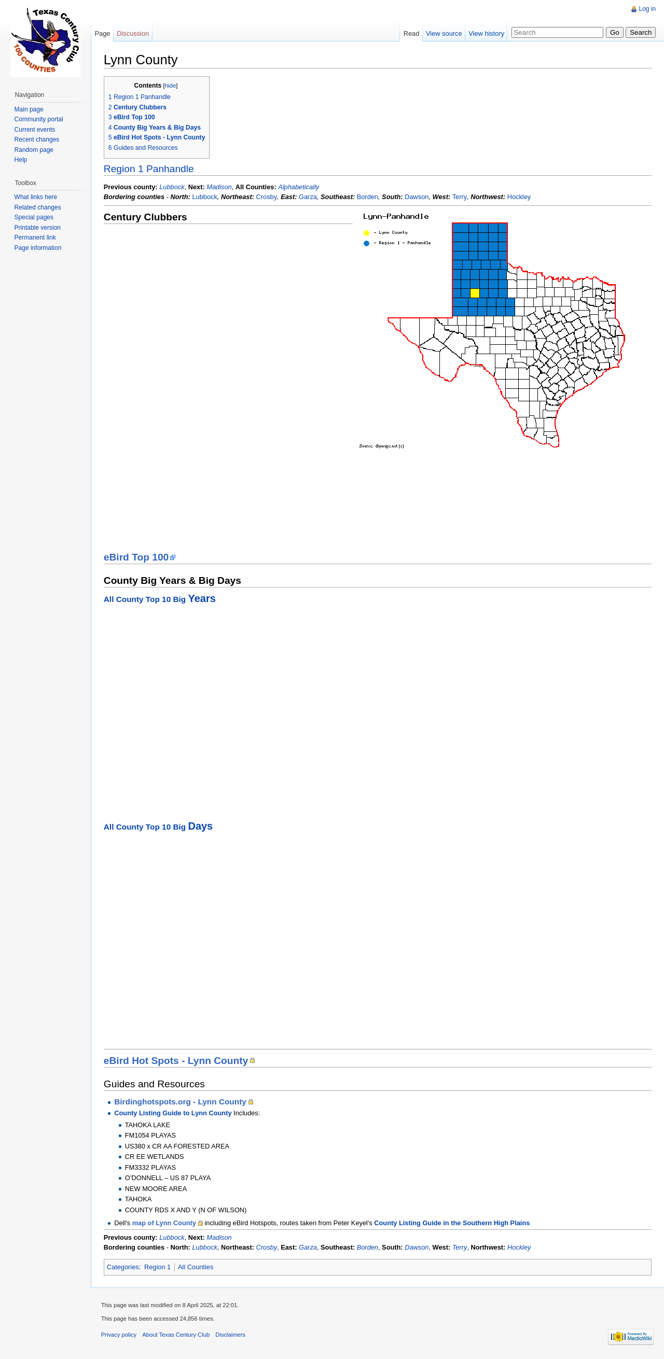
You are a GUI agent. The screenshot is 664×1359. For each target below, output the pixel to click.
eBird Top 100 (136, 557)
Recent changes (37, 139)
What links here (36, 197)
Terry (460, 197)
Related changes (38, 207)
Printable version (38, 227)
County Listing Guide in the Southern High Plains (453, 1223)
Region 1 (158, 1267)
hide (171, 85)
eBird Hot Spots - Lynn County (176, 1060)
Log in (647, 8)
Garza (308, 197)
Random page (34, 149)
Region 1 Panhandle (149, 168)
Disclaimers (231, 1335)
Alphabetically (299, 187)
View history (486, 33)
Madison (219, 187)
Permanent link (35, 237)
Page (102, 33)
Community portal (39, 119)
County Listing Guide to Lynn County (173, 1113)
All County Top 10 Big (160, 599)
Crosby (267, 197)
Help (21, 159)
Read (411, 33)
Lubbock (172, 187)
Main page (29, 109)
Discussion (133, 33)
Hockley (520, 197)
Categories (123, 1267)
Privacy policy (119, 1335)
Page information (38, 247)
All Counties (196, 1267)
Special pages (34, 217)
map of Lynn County (165, 1223)
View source (444, 33)
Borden (368, 197)
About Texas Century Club (177, 1335)
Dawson (417, 197)
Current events (35, 129)
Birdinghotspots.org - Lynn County (181, 1102)
